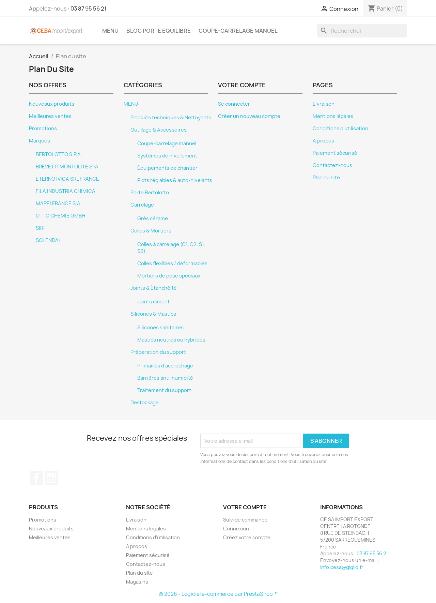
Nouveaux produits (51, 104)
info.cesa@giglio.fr (341, 567)
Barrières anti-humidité (165, 378)
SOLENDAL (48, 240)
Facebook (36, 478)
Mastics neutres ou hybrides (171, 339)
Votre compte (245, 507)
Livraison (323, 104)
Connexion (236, 528)
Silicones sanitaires (160, 327)
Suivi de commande (245, 519)
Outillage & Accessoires (158, 129)
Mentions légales (333, 116)
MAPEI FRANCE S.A (58, 203)
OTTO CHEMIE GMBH (60, 215)
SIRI (40, 228)
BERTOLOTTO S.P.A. (59, 154)
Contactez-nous (332, 165)
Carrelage (142, 204)
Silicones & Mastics (153, 314)
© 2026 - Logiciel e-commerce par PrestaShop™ (218, 594)
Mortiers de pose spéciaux (169, 275)
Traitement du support (164, 390)
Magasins (137, 581)
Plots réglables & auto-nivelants (174, 180)
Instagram (51, 478)
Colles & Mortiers (150, 230)
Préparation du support (158, 352)
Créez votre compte (246, 537)
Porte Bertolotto (149, 192)
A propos (323, 140)
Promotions (43, 128)
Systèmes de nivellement (167, 155)
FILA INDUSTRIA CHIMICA (65, 191)
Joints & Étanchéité (153, 288)
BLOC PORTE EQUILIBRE (158, 30)
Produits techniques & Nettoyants (170, 117)
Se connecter (234, 104)
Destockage (144, 402)
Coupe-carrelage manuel (238, 30)
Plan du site (326, 177)
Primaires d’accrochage (165, 365)
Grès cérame (152, 218)
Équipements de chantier (167, 168)
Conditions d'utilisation (340, 128)
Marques (39, 140)
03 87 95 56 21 (89, 8)
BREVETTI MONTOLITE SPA (67, 166)
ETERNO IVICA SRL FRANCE (67, 179)
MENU (110, 30)
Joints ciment (153, 301)
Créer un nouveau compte (249, 116)
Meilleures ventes (50, 116)
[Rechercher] (362, 30)
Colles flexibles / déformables (172, 263)
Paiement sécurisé (335, 153)
